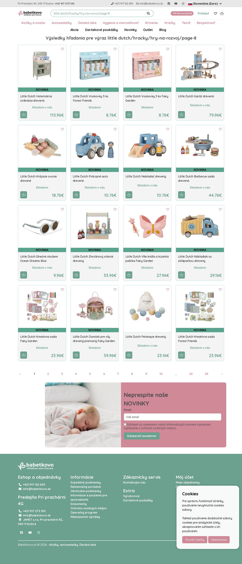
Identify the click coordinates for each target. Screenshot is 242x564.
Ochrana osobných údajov (89, 508)
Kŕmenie (151, 23)
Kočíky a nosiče (33, 23)
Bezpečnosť (206, 23)
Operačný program (84, 512)
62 (191, 374)
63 (206, 374)
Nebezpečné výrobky (85, 517)
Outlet (148, 30)
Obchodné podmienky (86, 491)
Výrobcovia (131, 496)
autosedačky (69, 544)
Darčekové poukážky (101, 30)
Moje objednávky (188, 482)
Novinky (130, 30)
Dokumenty (79, 504)
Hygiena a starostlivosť (121, 23)
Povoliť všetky (194, 539)
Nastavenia (219, 539)
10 (161, 374)
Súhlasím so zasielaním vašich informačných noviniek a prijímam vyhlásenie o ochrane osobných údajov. (167, 426)
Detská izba (87, 23)
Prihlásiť (203, 13)
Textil (186, 23)
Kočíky (54, 544)
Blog (162, 30)
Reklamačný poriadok (86, 487)
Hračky (169, 23)
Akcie (74, 30)
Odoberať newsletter (142, 436)
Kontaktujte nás (134, 482)
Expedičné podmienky (86, 482)
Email (127, 410)
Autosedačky (62, 23)
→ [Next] (222, 374)
